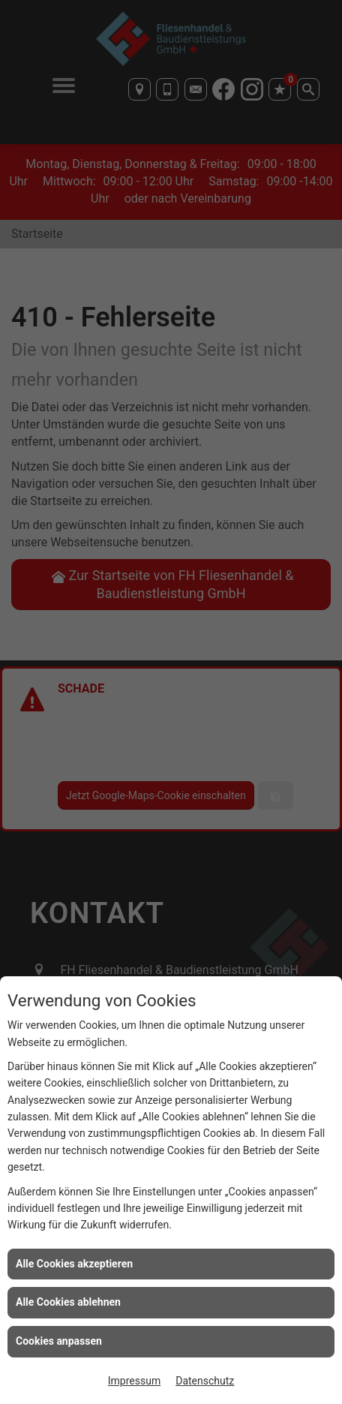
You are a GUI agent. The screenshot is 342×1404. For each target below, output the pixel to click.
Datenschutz (205, 1381)
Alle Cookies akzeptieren (74, 1264)
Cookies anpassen (59, 1341)
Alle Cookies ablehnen (68, 1302)
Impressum (134, 1381)
